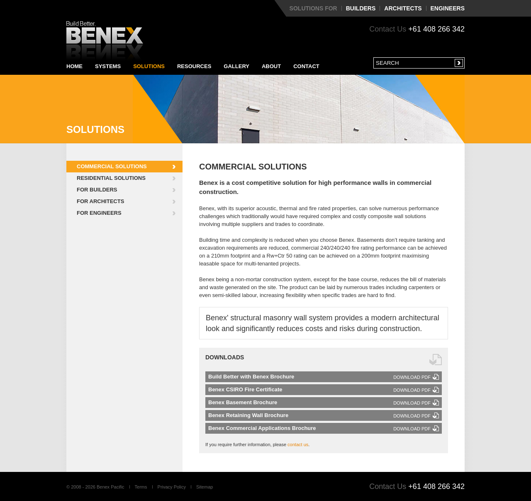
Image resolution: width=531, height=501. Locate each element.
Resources (194, 66)
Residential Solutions (111, 178)
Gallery (236, 66)
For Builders (97, 190)
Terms (141, 486)
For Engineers (99, 213)
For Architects (100, 201)
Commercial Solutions (112, 166)
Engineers (448, 8)
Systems (108, 66)
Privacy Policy (172, 486)
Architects (402, 8)
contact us (297, 444)
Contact (306, 66)
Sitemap (204, 486)
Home (74, 66)
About (271, 66)
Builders (361, 8)
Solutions (149, 66)
